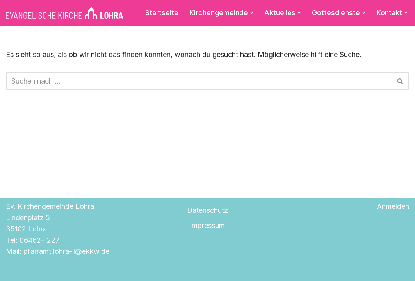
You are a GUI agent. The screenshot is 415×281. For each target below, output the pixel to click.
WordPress (98, 270)
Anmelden (393, 206)
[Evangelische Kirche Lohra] (64, 13)
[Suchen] (199, 81)
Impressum (207, 225)
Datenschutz (207, 210)
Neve (14, 270)
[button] (251, 12)
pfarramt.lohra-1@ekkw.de (66, 251)
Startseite (161, 13)
